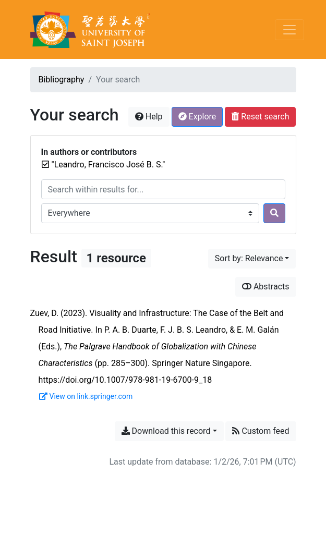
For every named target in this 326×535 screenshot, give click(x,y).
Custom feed (260, 431)
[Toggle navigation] (289, 29)
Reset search (260, 116)
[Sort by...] (252, 259)
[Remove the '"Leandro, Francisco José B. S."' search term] (108, 164)
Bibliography (61, 79)
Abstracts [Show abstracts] (265, 286)
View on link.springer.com (86, 396)
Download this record (166, 431)
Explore (197, 116)
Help (149, 116)
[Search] (274, 213)
